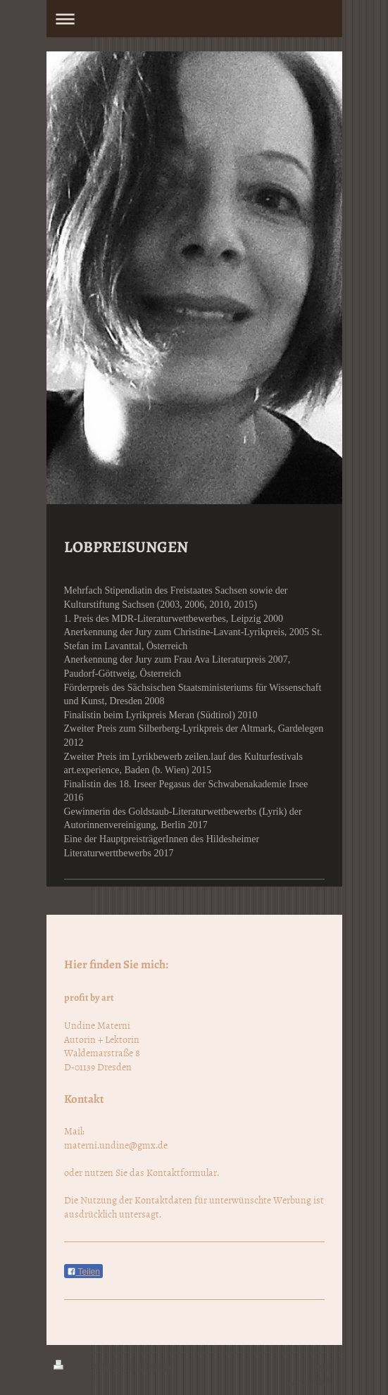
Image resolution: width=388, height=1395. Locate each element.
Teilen (83, 1272)
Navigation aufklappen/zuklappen (194, 19)
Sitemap (152, 1366)
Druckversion (91, 1366)
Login (322, 1366)
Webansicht (311, 1380)
